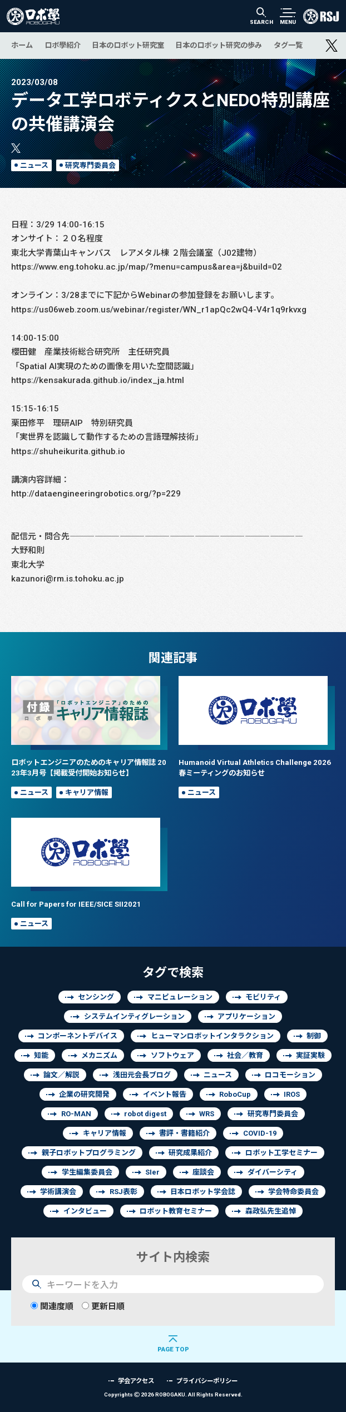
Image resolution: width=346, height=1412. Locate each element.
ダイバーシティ (273, 1172)
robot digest (145, 1113)
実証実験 (310, 1055)
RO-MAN (76, 1113)
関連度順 (52, 1306)
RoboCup (235, 1094)
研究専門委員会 (90, 165)
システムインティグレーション (134, 1016)
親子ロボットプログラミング (89, 1152)
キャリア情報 (86, 792)
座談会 (203, 1172)
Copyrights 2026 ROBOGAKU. (173, 1394)
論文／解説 (61, 1074)
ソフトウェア (172, 1055)
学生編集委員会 (87, 1172)
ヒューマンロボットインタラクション (212, 1036)
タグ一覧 (288, 45)
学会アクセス (136, 1381)
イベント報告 (164, 1094)
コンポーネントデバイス (77, 1036)
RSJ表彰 (123, 1191)
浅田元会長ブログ (142, 1074)
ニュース (34, 165)
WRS (206, 1113)
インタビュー (85, 1211)
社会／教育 (245, 1055)
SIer (152, 1172)
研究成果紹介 (190, 1152)
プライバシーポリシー (207, 1381)
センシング (96, 997)
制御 (314, 1036)
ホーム (22, 45)
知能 (41, 1055)
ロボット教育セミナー (176, 1211)
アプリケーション (246, 1016)
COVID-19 (259, 1133)
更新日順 (103, 1306)
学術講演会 (58, 1191)
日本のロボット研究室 (128, 45)
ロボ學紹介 (63, 45)
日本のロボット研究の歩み (218, 45)
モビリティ (263, 997)
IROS (292, 1094)
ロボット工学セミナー (281, 1152)
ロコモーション (290, 1074)
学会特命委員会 (293, 1191)
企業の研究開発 (84, 1094)
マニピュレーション (179, 997)
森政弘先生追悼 (270, 1211)
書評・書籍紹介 (184, 1133)
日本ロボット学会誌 (202, 1191)
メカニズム (99, 1055)
